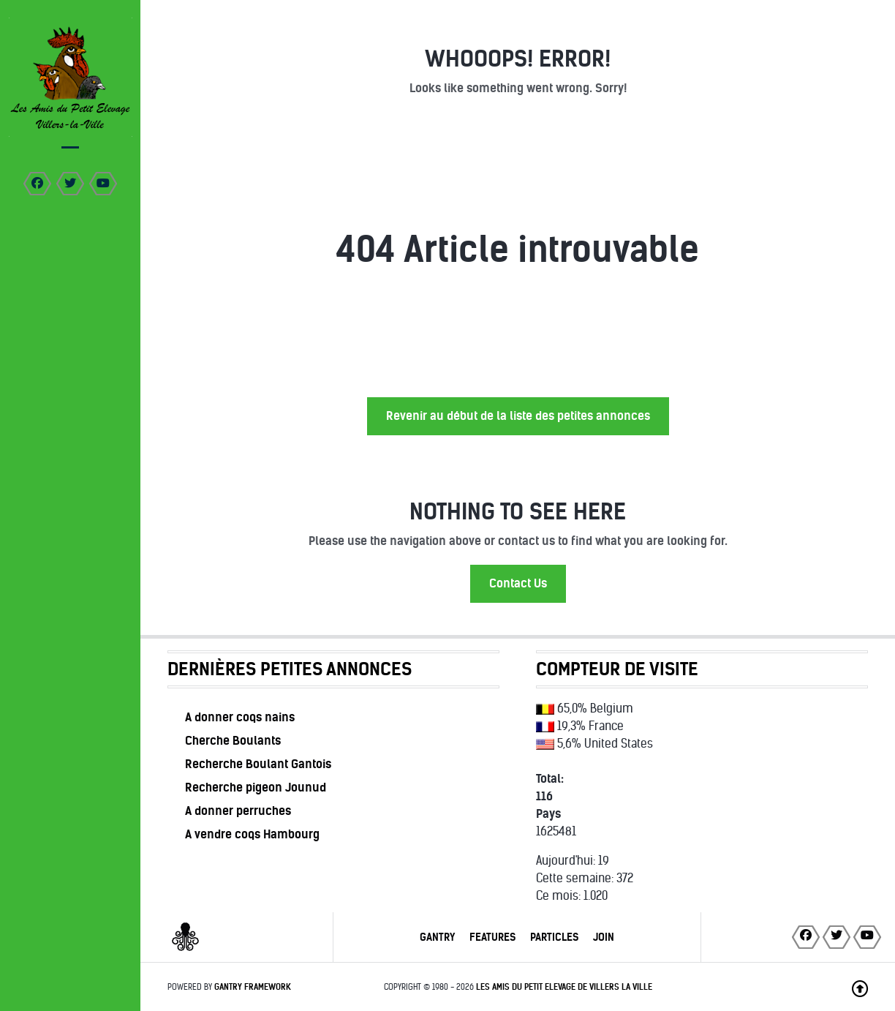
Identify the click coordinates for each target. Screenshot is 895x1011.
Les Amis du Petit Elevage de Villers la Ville (564, 987)
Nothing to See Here (517, 511)
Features (492, 937)
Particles (554, 937)
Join (603, 937)
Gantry (437, 937)
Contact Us (518, 583)
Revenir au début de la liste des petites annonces (518, 416)
